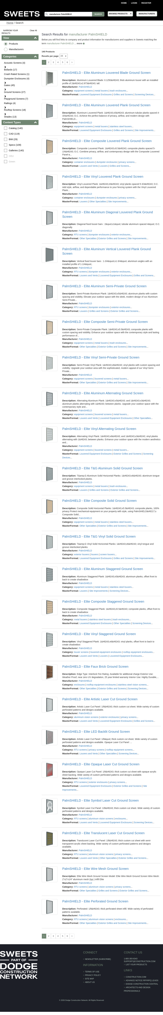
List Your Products (136, 964)
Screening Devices (144, 94)
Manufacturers (16, 49)
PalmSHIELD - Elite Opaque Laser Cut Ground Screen (100, 764)
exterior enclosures (120, 234)
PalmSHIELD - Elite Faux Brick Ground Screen (95, 666)
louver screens (81, 652)
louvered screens (103, 378)
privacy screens (126, 162)
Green (12, 161)
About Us (90, 982)
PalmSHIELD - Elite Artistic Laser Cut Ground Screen (99, 699)
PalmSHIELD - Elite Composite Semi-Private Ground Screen (105, 321)
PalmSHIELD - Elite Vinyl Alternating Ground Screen (99, 429)
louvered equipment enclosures (105, 652)
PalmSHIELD (85, 87)
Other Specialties (97, 201)
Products (13, 43)
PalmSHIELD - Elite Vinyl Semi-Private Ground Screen (100, 357)
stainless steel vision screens (132, 684)
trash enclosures (118, 90)
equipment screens (83, 90)
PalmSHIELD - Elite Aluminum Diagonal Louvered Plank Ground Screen (107, 214)
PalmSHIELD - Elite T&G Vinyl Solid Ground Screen (99, 536)
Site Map (89, 979)
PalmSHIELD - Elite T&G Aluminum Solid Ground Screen (102, 468)
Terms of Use (92, 972)
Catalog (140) (16, 128)
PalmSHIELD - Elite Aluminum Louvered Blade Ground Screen (106, 72)
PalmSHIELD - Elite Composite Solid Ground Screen (99, 500)
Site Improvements (144, 130)
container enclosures (84, 162)
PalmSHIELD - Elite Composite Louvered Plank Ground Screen (107, 141)
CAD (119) (14, 133)
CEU (11, 156)
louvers (94, 554)
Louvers (104, 166)
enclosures (79, 684)
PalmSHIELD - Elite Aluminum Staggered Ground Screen (102, 569)
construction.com (136, 977)
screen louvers (107, 554)
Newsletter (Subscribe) (98, 959)
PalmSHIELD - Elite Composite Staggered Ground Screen (103, 601)
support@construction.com (139, 961)
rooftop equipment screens (119, 749)
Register (146, 3)
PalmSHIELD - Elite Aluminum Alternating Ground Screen (102, 393)
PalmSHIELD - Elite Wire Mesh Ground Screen (95, 868)
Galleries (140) (16, 150)
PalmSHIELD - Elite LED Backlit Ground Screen (96, 731)
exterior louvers (81, 554)
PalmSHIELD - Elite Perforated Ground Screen (95, 901)
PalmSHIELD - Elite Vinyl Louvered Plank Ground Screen (102, 176)
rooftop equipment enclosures (137, 652)
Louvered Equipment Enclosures (96, 94)
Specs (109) (15, 145)
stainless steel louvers (121, 126)
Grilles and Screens (123, 94)
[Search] (74, 14)
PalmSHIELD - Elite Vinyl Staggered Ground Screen (99, 634)
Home (124, 3)
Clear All (33, 30)
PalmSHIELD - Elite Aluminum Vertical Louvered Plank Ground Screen (106, 251)
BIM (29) (13, 139)
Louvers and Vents (89, 166)
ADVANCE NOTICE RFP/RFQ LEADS (142, 980)
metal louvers (101, 90)
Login (134, 3)
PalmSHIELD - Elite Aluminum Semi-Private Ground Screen (104, 286)
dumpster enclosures (106, 162)
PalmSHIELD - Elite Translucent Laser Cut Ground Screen (103, 833)
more (79, 43)
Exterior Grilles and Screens (112, 238)
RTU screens (80, 234)
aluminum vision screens (86, 717)
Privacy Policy (93, 975)
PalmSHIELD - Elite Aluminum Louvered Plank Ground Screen (106, 105)
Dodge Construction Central (142, 984)
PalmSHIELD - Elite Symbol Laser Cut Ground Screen (100, 800)
